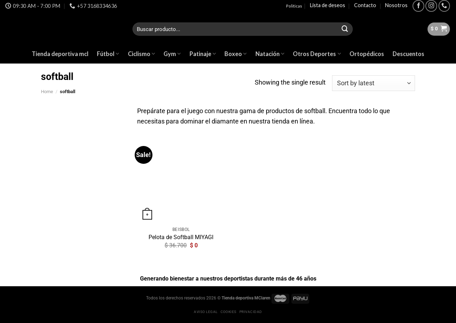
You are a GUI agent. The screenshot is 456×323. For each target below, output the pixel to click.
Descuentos (408, 53)
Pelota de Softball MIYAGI (181, 237)
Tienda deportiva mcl (60, 53)
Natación (269, 53)
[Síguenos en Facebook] (418, 6)
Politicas (294, 6)
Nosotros (396, 5)
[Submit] (345, 29)
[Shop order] (373, 83)
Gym (172, 53)
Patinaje (203, 53)
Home (47, 91)
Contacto (365, 5)
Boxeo (235, 53)
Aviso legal (205, 312)
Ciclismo (141, 53)
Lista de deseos (327, 5)
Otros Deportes (317, 53)
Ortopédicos (366, 53)
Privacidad (250, 312)
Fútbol (108, 53)
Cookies (229, 312)
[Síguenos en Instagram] (431, 6)
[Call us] (444, 6)
